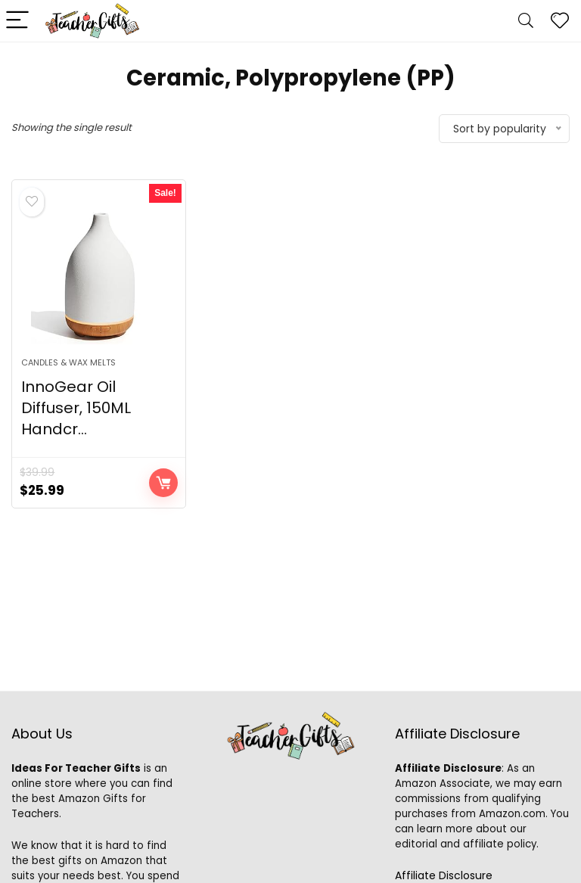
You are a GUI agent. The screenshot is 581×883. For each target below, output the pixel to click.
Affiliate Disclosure (443, 875)
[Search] (526, 21)
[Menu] (18, 21)
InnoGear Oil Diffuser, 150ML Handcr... (76, 408)
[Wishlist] (560, 20)
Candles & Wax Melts (68, 362)
